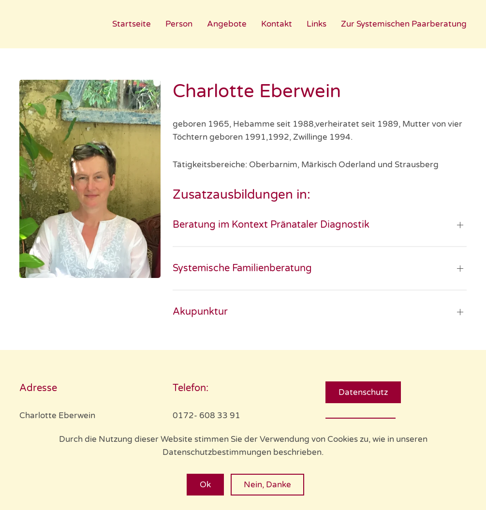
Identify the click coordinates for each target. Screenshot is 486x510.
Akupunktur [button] (200, 312)
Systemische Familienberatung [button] (242, 268)
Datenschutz (363, 392)
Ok (205, 485)
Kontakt (276, 24)
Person (178, 24)
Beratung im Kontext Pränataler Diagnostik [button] (271, 225)
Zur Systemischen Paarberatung (404, 24)
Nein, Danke (267, 485)
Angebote (227, 24)
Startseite (131, 24)
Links (316, 24)
